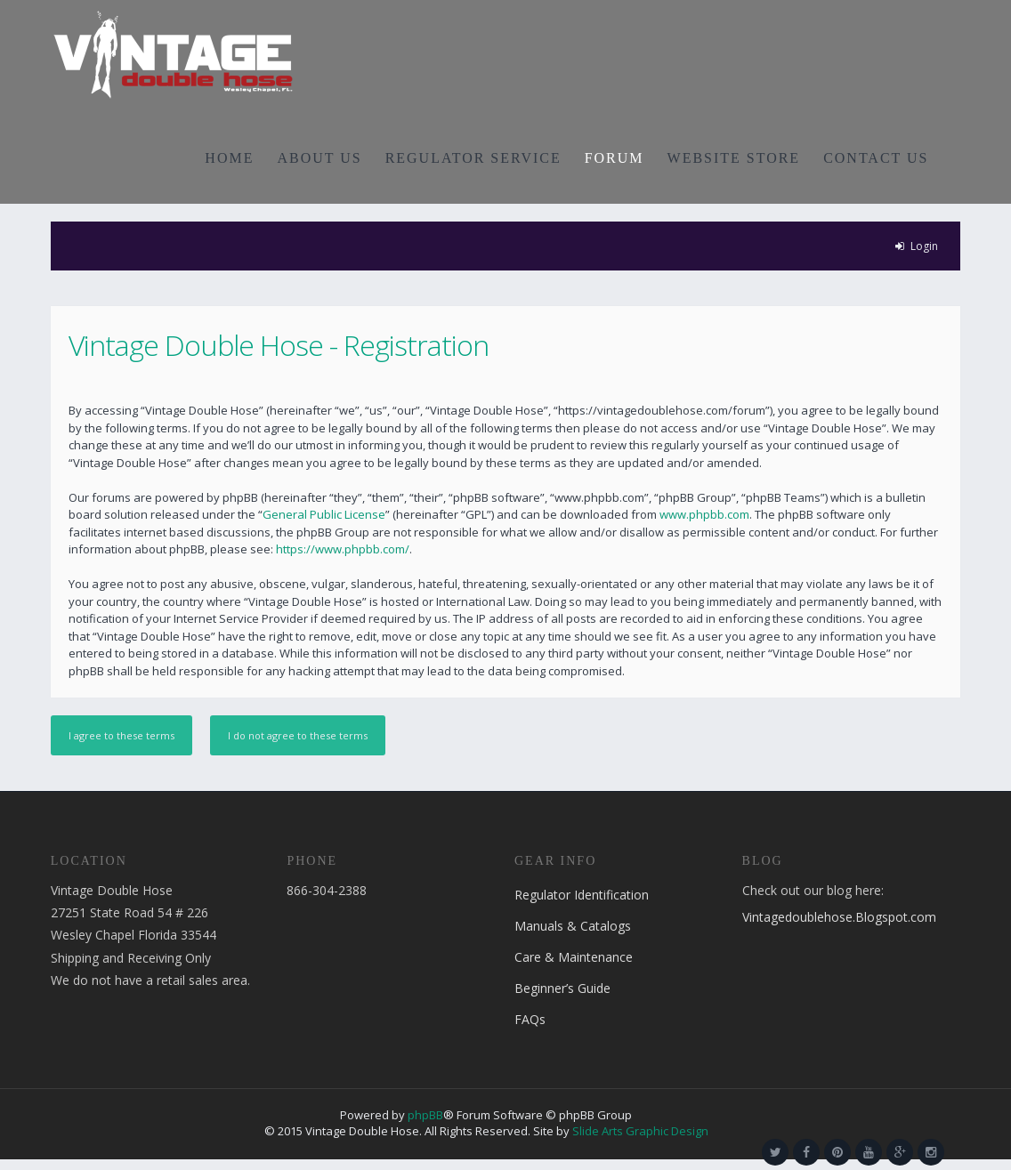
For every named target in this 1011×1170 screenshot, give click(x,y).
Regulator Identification (581, 894)
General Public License (324, 514)
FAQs (530, 1019)
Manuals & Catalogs (572, 925)
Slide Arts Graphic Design (640, 1131)
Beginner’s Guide (562, 988)
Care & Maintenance (573, 956)
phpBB (425, 1115)
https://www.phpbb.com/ (342, 549)
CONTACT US (875, 157)
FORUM (614, 157)
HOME (229, 157)
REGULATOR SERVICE (473, 157)
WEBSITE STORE (734, 157)
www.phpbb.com (704, 514)
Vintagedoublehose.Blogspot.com (839, 916)
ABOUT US (319, 157)
